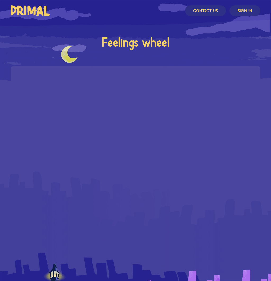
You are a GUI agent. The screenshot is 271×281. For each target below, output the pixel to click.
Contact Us (205, 10)
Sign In (245, 10)
